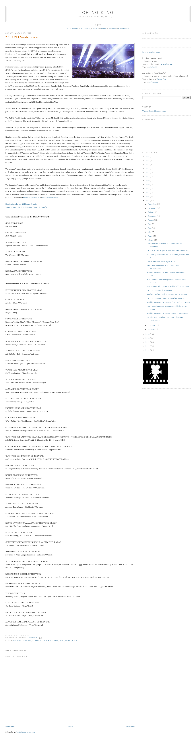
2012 (148, 342)
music (68, 640)
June (150, 228)
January (151, 329)
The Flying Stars (166, 64)
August (151, 220)
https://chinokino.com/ (151, 52)
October (151, 212)
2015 (148, 200)
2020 (148, 180)
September (152, 216)
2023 (148, 168)
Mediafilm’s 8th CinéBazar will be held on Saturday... (168, 286)
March (150, 240)
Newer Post (10, 726)
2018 (148, 188)
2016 (148, 196)
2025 (148, 160)
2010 (148, 350)
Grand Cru (161, 79)
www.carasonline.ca (50, 197)
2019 (148, 184)
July (150, 224)
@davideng (153, 82)
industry (48, 640)
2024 (148, 164)
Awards (96, 28)
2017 (148, 192)
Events (104, 28)
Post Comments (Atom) (25, 732)
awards (17, 640)
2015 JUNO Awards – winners (22, 37)
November (152, 208)
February (151, 325)
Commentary (123, 28)
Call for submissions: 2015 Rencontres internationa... (168, 313)
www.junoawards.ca (31, 197)
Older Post (130, 726)
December (152, 204)
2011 (148, 346)
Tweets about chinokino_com (154, 111)
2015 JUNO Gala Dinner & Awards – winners (165, 298)
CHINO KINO (98, 12)
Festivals (112, 28)
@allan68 (153, 67)
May (150, 232)
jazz (56, 640)
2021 (148, 176)
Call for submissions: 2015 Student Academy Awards (168, 302)
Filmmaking (86, 28)
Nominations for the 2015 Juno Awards (21, 204)
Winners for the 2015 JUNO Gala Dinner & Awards (26, 207)
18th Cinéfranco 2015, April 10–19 (161, 261)
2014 (148, 334)
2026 (148, 157)
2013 (148, 338)
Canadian (26, 640)
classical (38, 640)
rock (74, 640)
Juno (61, 640)
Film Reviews (72, 28)
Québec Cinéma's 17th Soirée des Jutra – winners (167, 294)
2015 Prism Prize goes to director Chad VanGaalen (167, 250)
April (150, 236)
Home (70, 726)
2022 (148, 172)
